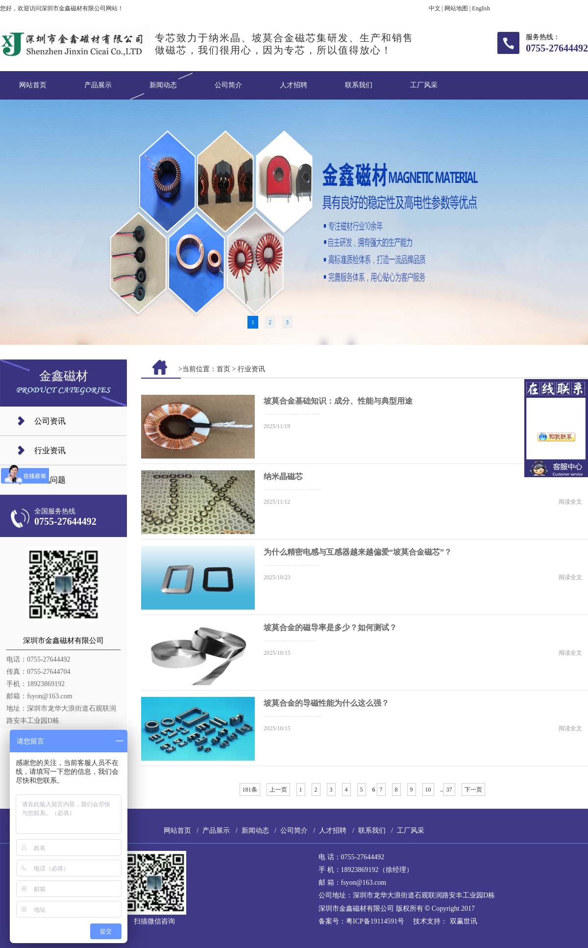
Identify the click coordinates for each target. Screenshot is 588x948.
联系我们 (358, 85)
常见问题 (50, 480)
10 (428, 789)
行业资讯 (50, 450)
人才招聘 (293, 85)
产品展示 (98, 85)
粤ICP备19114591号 (375, 921)
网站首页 (33, 85)
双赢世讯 (463, 921)
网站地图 (456, 8)
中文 (435, 8)
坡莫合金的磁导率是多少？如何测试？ (330, 627)
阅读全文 (570, 501)
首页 (223, 369)
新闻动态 (163, 85)
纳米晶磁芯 (283, 476)
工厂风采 (424, 85)
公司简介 (228, 85)
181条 (250, 789)
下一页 (473, 789)
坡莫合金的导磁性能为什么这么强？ (326, 703)
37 (449, 789)
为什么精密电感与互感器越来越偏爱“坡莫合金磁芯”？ (358, 552)
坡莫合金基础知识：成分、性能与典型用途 (338, 401)
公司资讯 (50, 421)
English (481, 8)
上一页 (278, 789)
